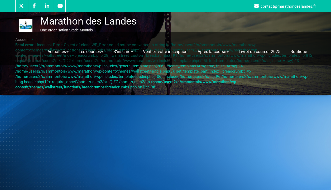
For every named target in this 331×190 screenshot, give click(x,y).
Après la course (213, 51)
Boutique (298, 51)
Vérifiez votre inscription (165, 51)
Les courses (91, 51)
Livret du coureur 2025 (259, 51)
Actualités (58, 51)
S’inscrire (123, 51)
